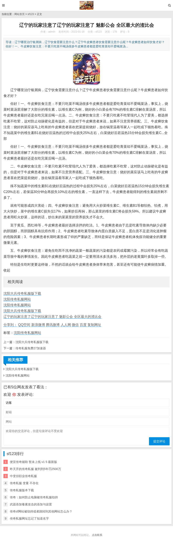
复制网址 (94, 325)
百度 (83, 325)
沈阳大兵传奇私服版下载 (22, 293)
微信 (75, 325)
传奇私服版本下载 (22, 490)
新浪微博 (38, 325)
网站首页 (19, 14)
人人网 (66, 325)
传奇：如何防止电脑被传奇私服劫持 (34, 497)
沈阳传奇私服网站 (17, 299)
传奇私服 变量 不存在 (24, 483)
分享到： (10, 325)
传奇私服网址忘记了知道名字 (29, 518)
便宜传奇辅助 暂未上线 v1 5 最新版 (33, 462)
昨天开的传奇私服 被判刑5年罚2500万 (35, 469)
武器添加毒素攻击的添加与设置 (31, 504)
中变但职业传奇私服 (23, 476)
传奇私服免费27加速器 (30, 348)
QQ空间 (24, 325)
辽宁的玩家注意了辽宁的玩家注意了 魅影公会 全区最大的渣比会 (52, 316)
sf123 (31, 14)
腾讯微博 (53, 325)
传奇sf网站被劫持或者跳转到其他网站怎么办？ (41, 511)
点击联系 (97, 534)
